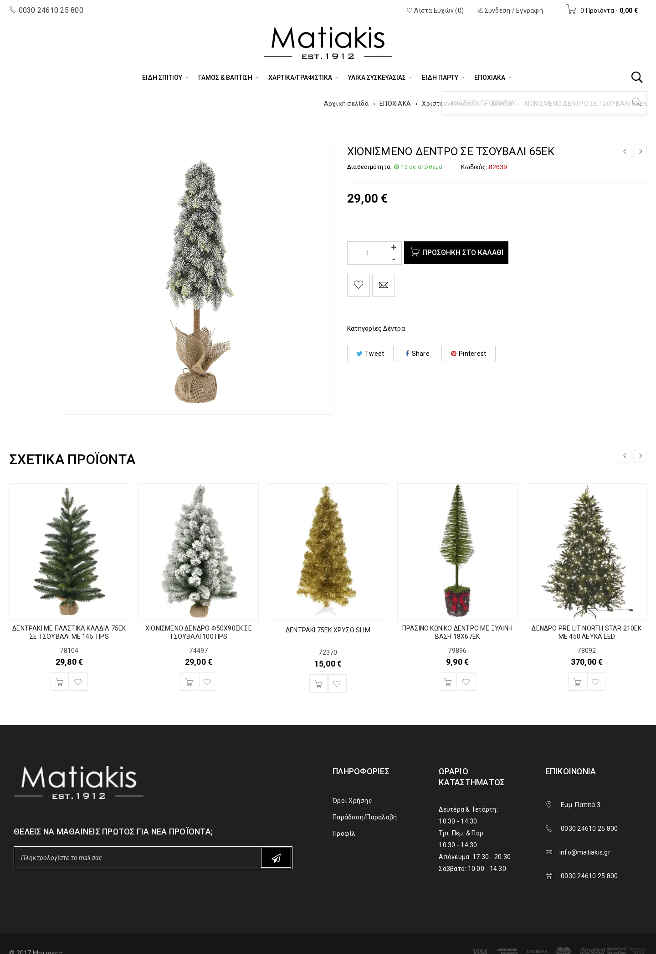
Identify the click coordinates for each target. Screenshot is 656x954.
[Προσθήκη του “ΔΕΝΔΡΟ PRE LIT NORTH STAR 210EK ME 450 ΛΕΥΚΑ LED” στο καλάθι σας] (577, 681)
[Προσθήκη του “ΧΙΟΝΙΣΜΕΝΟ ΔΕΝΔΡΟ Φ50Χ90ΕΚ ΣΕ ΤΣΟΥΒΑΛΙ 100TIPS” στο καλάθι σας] (189, 681)
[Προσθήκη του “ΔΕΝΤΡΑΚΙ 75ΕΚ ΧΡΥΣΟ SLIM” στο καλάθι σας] (318, 683)
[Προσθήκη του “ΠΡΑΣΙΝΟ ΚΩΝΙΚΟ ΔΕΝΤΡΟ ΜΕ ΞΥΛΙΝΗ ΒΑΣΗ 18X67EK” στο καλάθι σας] (448, 681)
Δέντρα (502, 103)
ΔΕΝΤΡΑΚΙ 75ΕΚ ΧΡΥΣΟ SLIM (328, 630)
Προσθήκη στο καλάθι (464, 252)
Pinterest (469, 353)
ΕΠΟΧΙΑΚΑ (395, 103)
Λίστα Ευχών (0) (435, 10)
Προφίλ (344, 833)
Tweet (370, 353)
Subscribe (276, 858)
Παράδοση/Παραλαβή (365, 817)
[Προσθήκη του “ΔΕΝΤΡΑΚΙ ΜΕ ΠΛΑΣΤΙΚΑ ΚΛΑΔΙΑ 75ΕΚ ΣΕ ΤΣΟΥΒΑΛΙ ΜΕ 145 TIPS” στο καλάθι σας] (60, 681)
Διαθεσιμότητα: (369, 166)
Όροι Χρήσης (352, 800)
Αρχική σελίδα (346, 103)
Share (417, 353)
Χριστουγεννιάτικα (451, 103)
